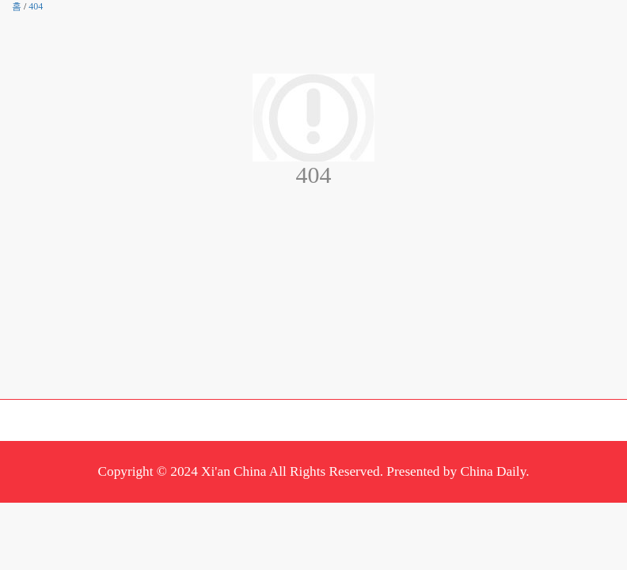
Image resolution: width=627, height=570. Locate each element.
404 (35, 6)
